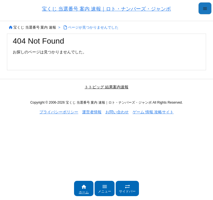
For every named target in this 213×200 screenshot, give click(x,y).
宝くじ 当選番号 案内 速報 (34, 27)
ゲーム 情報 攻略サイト (153, 112)
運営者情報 (92, 112)
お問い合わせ (117, 112)
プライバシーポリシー (58, 112)
